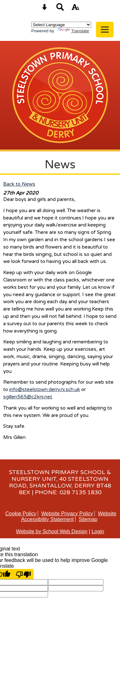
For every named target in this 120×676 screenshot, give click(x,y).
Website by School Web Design (52, 531)
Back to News (19, 184)
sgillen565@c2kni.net (27, 397)
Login (98, 531)
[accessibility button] (75, 9)
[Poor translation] (23, 574)
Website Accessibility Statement (68, 516)
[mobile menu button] (105, 29)
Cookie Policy (20, 513)
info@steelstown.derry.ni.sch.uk (44, 389)
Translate (73, 30)
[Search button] (60, 9)
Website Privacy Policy (67, 513)
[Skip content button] (44, 9)
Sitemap (88, 519)
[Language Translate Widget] (61, 25)
